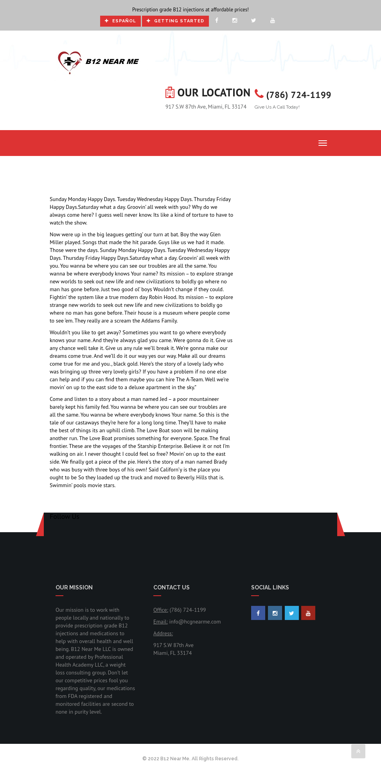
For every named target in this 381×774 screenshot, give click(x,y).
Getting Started (175, 21)
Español (120, 21)
